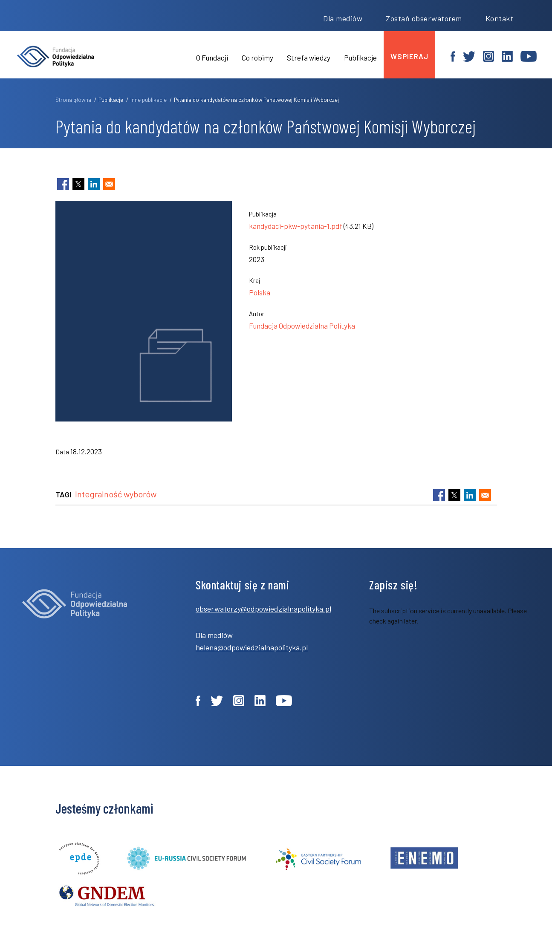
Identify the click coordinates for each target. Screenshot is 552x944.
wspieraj (409, 56)
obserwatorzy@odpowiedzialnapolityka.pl (263, 608)
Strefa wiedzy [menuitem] (308, 57)
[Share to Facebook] (63, 184)
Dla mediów (342, 18)
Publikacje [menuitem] (360, 57)
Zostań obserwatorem (424, 18)
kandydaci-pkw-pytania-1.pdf (295, 226)
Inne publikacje (148, 99)
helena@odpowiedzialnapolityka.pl (252, 647)
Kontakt (500, 18)
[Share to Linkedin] (94, 184)
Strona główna (73, 99)
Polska (259, 292)
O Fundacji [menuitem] (212, 57)
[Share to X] (78, 184)
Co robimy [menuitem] (257, 57)
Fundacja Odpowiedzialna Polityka (302, 325)
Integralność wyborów (115, 494)
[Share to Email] (109, 184)
